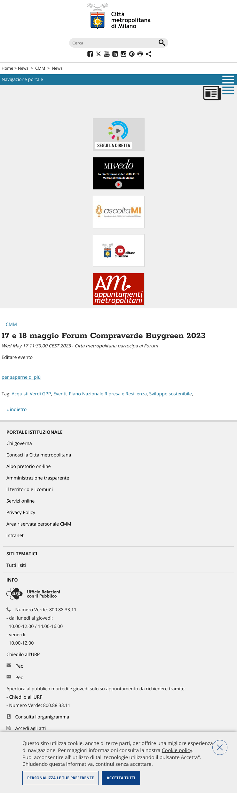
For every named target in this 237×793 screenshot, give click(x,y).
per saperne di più (21, 377)
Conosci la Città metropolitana (38, 455)
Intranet (15, 536)
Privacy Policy (20, 513)
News (23, 68)
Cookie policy (177, 750)
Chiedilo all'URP (23, 655)
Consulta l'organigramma (42, 717)
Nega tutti (219, 747)
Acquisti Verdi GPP (31, 394)
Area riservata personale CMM (38, 524)
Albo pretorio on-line (28, 467)
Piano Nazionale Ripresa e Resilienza (108, 394)
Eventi (60, 394)
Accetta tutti (121, 778)
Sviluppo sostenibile (170, 394)
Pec (19, 666)
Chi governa (19, 443)
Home (7, 68)
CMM (40, 68)
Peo (19, 678)
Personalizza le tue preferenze (60, 778)
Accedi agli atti (30, 729)
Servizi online (20, 501)
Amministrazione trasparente (37, 478)
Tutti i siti (16, 565)
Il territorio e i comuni (29, 490)
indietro (18, 410)
